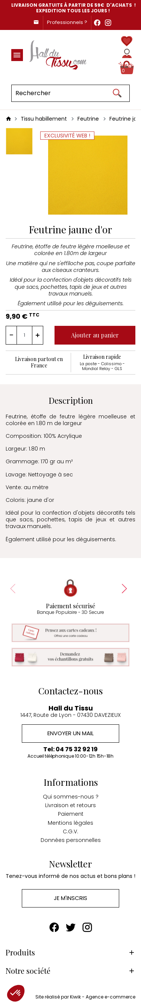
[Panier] (126, 67)
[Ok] (117, 93)
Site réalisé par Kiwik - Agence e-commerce (85, 997)
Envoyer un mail (70, 733)
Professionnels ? (67, 22)
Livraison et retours (70, 805)
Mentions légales (70, 823)
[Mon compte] (127, 53)
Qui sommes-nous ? (71, 796)
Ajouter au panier (95, 335)
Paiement (70, 814)
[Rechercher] (70, 93)
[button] (16, 993)
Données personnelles (71, 840)
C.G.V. (70, 831)
